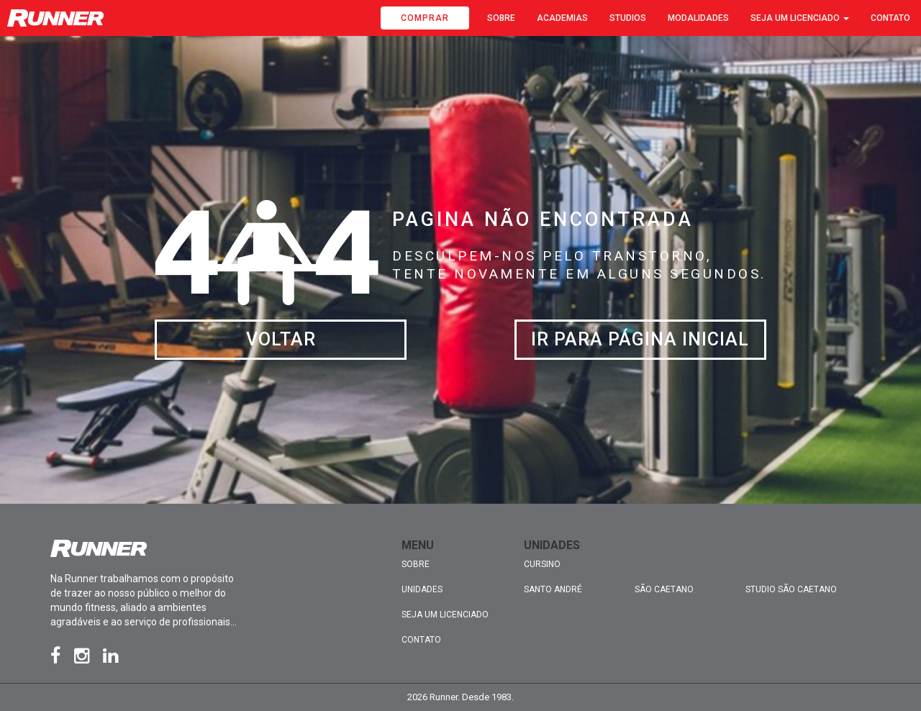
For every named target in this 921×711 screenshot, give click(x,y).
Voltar (281, 339)
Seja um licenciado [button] (799, 18)
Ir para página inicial (640, 339)
